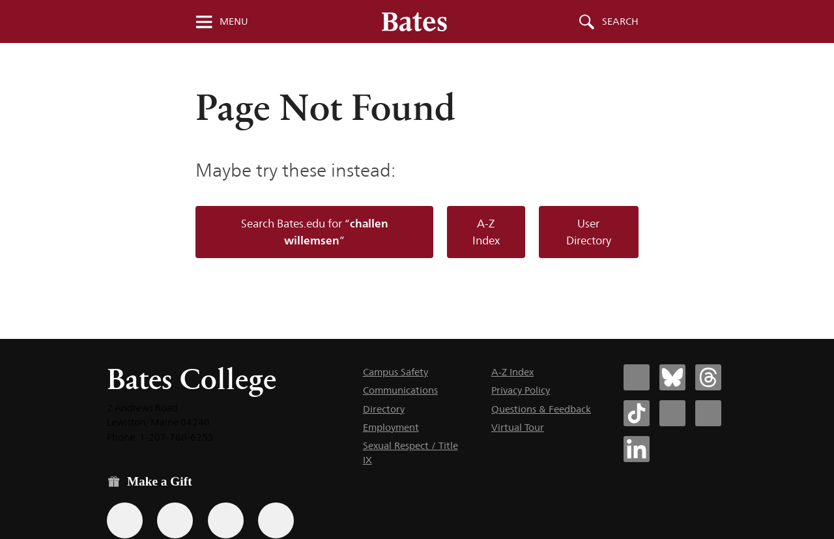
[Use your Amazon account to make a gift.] (175, 520)
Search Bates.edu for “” (314, 231)
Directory (384, 409)
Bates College (191, 379)
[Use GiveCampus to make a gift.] (276, 520)
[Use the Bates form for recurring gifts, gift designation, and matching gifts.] (125, 520)
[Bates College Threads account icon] (708, 377)
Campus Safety (395, 371)
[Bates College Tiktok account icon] (637, 413)
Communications (400, 390)
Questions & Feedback (541, 409)
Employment (391, 427)
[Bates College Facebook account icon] (637, 377)
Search (620, 21)
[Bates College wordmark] (414, 21)
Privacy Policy (520, 390)
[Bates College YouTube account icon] (708, 413)
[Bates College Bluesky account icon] (672, 377)
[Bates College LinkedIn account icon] (637, 449)
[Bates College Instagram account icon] (672, 413)
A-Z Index (486, 232)
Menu (234, 21)
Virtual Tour (517, 427)
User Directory (588, 232)
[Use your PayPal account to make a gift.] (226, 520)
